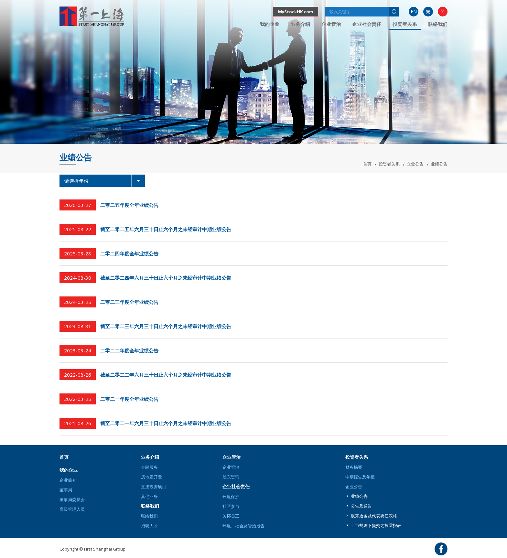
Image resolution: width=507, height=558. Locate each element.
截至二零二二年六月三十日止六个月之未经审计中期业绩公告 (165, 374)
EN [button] (414, 11)
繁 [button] (428, 11)
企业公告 (415, 164)
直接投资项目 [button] (153, 486)
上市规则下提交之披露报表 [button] (376, 525)
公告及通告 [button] (361, 506)
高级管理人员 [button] (72, 509)
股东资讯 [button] (230, 477)
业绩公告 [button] (359, 496)
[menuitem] (413, 11)
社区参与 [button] (230, 506)
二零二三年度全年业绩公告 (129, 302)
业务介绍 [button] (300, 24)
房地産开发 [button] (151, 477)
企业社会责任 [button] (366, 24)
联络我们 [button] (438, 24)
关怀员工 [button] (230, 516)
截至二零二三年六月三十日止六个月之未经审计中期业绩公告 (165, 326)
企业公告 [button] (353, 486)
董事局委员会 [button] (72, 499)
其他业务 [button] (149, 496)
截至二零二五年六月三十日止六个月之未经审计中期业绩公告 (165, 229)
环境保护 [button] (230, 496)
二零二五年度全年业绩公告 (129, 205)
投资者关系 (389, 164)
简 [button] (442, 11)
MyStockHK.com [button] (295, 12)
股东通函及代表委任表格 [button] (374, 516)
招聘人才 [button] (149, 526)
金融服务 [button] (149, 467)
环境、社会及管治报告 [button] (243, 526)
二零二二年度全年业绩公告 (129, 350)
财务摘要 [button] (353, 467)
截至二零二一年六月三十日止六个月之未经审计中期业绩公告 (165, 423)
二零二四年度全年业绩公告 (129, 253)
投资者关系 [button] (405, 24)
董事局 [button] (65, 490)
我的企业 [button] (269, 24)
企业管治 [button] (331, 24)
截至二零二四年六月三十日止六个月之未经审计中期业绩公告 (165, 277)
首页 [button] (64, 457)
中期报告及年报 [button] (360, 477)
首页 (367, 164)
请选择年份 (104, 181)
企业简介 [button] (67, 480)
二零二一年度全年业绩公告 (129, 399)
